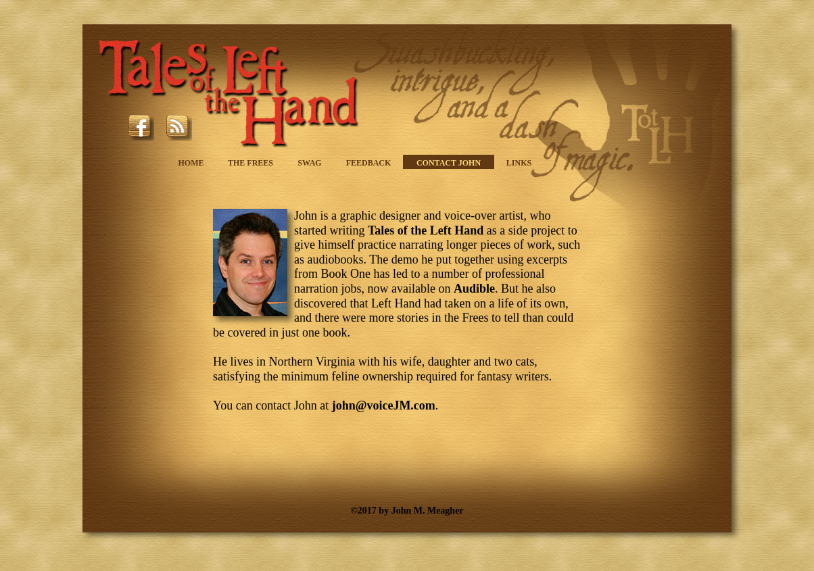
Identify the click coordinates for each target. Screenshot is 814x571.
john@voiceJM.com (383, 405)
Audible (474, 288)
